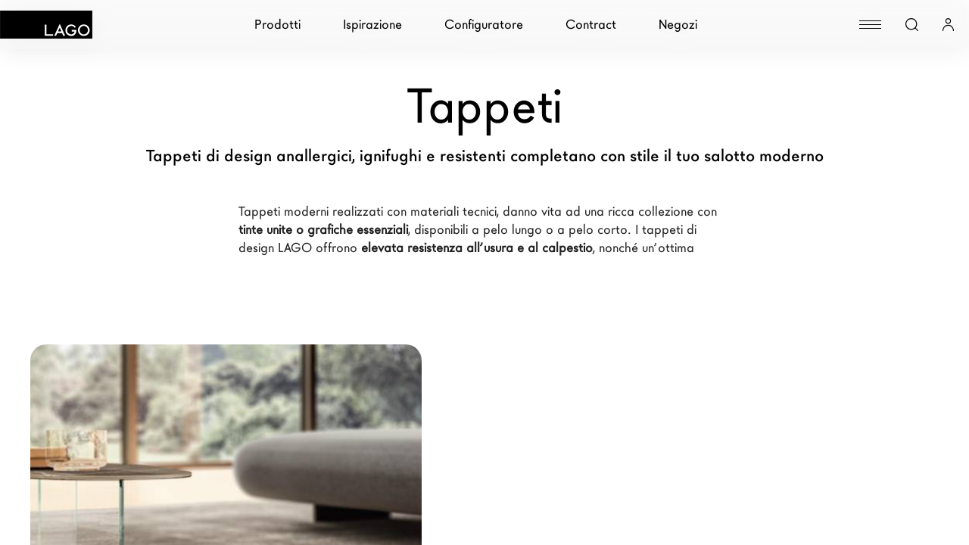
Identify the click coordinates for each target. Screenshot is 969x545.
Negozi (678, 24)
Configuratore (483, 24)
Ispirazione (372, 24)
